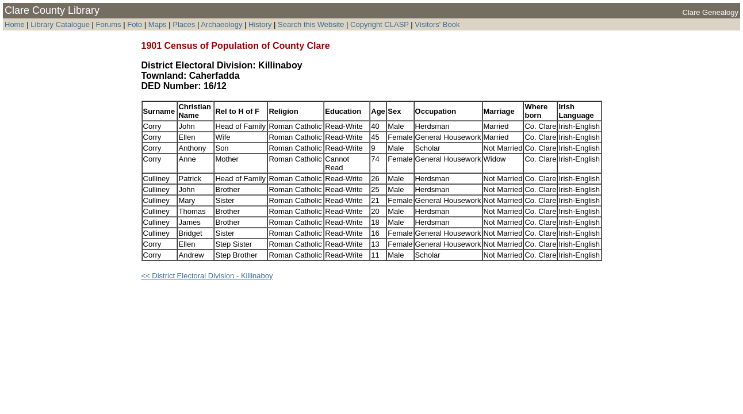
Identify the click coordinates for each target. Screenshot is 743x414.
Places (184, 24)
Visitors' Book (437, 24)
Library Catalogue (60, 24)
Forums (108, 24)
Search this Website (311, 24)
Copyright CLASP (379, 24)
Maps (157, 24)
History (259, 24)
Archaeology (221, 24)
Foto (135, 24)
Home (15, 24)
